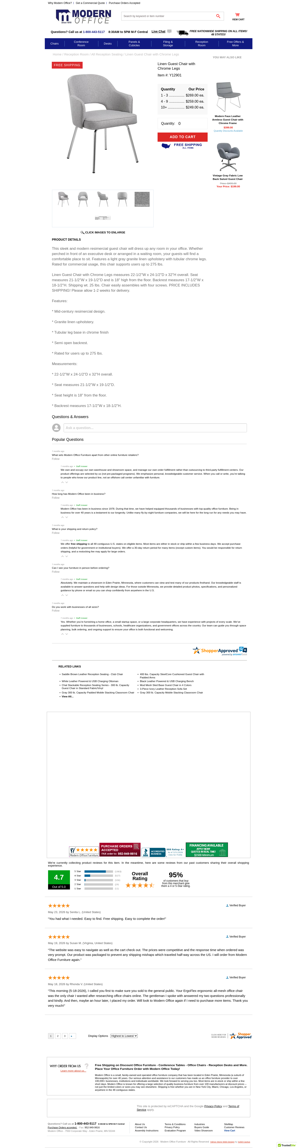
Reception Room (201, 43)
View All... (68, 696)
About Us (140, 1124)
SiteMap (228, 1124)
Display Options (98, 1036)
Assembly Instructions (146, 1130)
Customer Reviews (234, 1127)
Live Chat (158, 31)
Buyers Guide (202, 1127)
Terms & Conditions (175, 1124)
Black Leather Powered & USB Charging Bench (167, 681)
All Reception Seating (106, 54)
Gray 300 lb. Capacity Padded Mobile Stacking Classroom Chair (98, 692)
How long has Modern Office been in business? (79, 493)
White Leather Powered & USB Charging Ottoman (90, 681)
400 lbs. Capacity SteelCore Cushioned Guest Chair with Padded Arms (172, 676)
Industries (200, 1124)
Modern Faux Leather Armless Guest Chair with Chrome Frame (227, 119)
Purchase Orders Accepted (124, 3)
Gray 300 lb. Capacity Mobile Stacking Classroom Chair (171, 692)
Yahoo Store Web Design (222, 1142)
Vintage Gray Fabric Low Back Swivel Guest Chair (228, 177)
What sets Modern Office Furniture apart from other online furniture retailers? (95, 454)
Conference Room (81, 43)
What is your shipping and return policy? (74, 528)
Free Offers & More (235, 43)
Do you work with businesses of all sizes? (75, 606)
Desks (108, 43)
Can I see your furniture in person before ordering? (80, 567)
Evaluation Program (175, 1130)
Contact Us (141, 1127)
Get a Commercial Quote (90, 3)
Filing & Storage (168, 43)
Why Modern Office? (60, 3)
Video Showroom (204, 1130)
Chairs (54, 43)
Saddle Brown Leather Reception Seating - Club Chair (92, 674)
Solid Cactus (244, 1142)
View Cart (229, 1130)
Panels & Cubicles (134, 43)
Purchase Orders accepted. (62, 1127)
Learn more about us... (73, 1070)
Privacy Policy (213, 1106)
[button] (62, 482)
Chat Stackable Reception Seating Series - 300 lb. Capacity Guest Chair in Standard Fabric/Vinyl (95, 686)
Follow (56, 458)
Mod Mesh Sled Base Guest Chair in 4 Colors (165, 685)
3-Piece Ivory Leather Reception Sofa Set (163, 688)
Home (57, 54)
